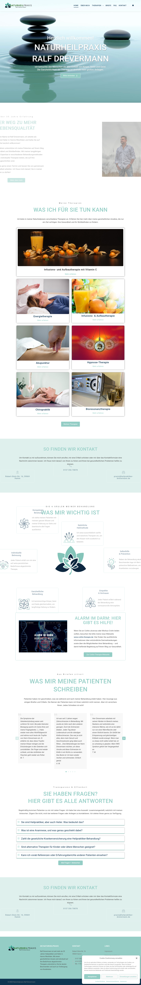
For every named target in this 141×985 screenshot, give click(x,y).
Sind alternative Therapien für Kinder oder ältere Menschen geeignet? (58, 847)
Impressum (123, 981)
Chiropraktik (43, 409)
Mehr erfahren (70, 274)
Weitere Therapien (70, 424)
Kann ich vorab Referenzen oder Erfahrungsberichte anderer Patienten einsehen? (64, 855)
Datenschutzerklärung (112, 981)
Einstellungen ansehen (128, 977)
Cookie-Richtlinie (100, 981)
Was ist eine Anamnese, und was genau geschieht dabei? (51, 830)
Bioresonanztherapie (98, 409)
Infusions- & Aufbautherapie (98, 316)
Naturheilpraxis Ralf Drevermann (24, 982)
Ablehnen (109, 977)
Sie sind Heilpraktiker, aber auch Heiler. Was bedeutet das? (52, 822)
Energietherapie (42, 316)
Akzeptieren (92, 977)
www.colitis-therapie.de (83, 637)
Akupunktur (43, 363)
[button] (136, 958)
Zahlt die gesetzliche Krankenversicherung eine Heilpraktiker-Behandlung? (60, 838)
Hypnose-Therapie (98, 362)
